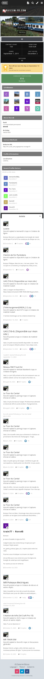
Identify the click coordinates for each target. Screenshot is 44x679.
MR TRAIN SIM (9, 639)
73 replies (19, 244)
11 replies (24, 320)
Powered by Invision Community (22, 676)
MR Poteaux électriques (16, 582)
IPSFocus (26, 664)
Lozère (6, 228)
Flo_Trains (12, 189)
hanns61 (12, 201)
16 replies (20, 270)
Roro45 (23, 355)
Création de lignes (10, 371)
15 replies (20, 408)
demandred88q (14, 177)
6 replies (23, 296)
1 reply (23, 598)
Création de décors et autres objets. (19, 619)
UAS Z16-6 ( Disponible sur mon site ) (20, 281)
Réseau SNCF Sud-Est (12, 367)
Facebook (27, 671)
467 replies (21, 382)
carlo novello (13, 195)
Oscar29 (12, 207)
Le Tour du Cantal (11, 393)
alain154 (6, 603)
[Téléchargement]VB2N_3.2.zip (17, 307)
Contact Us (30, 667)
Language (13, 667)
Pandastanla (13, 183)
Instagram (17, 671)
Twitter (22, 671)
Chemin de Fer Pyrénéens (14, 255)
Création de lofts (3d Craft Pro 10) (18, 615)
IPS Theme (18, 664)
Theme (22, 667)
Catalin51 (6, 355)
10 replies (22, 628)
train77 (7, 531)
